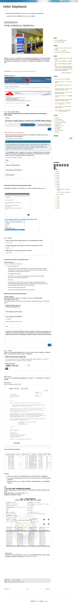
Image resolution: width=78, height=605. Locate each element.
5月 (57, 202)
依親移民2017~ (58, 125)
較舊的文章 (47, 589)
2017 (56, 178)
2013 (56, 208)
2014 (56, 184)
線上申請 (26, 493)
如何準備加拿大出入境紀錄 (30, 556)
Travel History (21, 581)
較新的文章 (6, 589)
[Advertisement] (63, 27)
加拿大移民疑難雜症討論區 (60, 40)
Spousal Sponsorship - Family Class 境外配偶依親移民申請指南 (63, 93)
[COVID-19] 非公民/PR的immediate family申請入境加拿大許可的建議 (63, 67)
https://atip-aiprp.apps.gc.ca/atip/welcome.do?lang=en (23, 71)
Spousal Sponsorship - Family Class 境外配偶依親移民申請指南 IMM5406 (63, 100)
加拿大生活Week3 (60, 194)
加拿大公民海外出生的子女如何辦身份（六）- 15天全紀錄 (63, 103)
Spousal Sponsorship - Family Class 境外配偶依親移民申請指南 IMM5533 (63, 89)
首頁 (27, 589)
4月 (57, 203)
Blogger (46, 601)
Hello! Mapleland (14, 6)
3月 (57, 205)
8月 (57, 198)
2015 (56, 182)
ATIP (8, 581)
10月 (57, 187)
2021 (56, 171)
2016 (56, 180)
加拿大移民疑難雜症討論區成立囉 (62, 58)
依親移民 (57, 124)
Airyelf (38, 601)
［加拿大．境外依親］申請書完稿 (63, 192)
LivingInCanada (15, 581)
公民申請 (57, 127)
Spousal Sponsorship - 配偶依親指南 (62, 52)
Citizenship (57, 119)
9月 (57, 196)
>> (72, 72)
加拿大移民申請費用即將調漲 (61, 63)
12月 (57, 186)
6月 (57, 200)
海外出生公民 (58, 130)
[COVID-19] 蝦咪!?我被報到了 (61, 61)
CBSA (11, 581)
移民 (56, 132)
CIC (56, 117)
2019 (56, 175)
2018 (56, 177)
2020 (56, 173)
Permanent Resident (59, 122)
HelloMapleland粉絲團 (59, 42)
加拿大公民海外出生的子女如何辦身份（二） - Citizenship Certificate (63, 111)
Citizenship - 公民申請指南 (60, 50)
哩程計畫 (57, 128)
